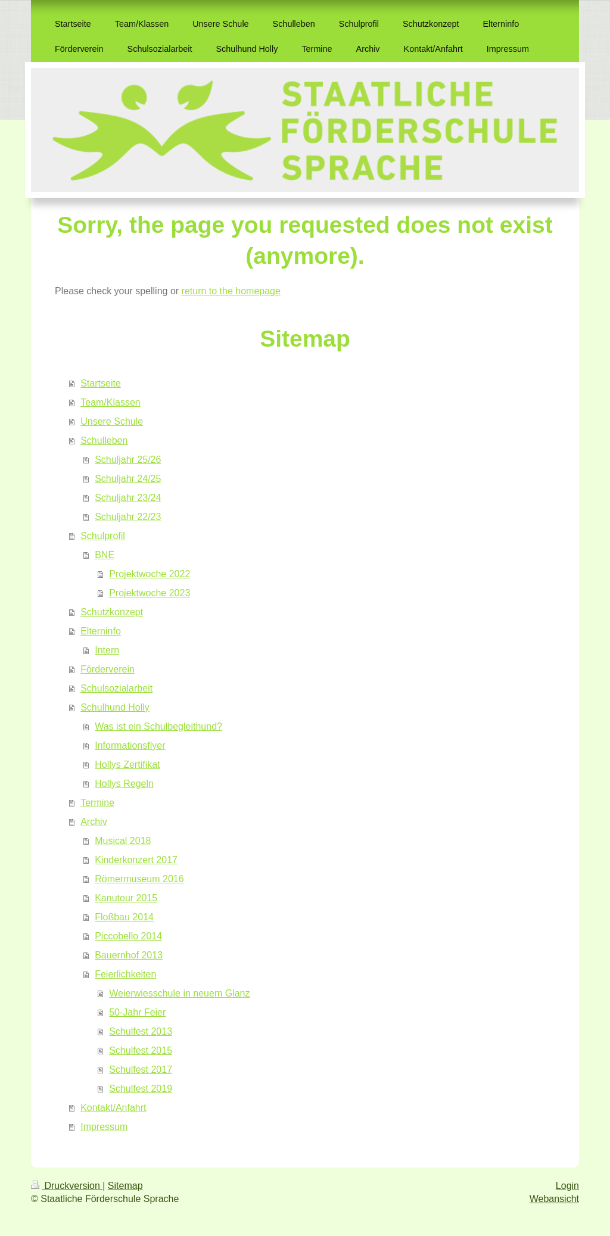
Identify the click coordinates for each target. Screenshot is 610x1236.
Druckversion (66, 1186)
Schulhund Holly (115, 707)
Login (567, 1186)
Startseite (100, 383)
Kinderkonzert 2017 (136, 860)
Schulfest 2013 (140, 1031)
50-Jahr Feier (137, 1012)
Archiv (93, 822)
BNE (104, 555)
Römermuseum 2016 (139, 879)
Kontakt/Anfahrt (113, 1108)
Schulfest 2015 (140, 1050)
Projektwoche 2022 (149, 574)
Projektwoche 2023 (149, 593)
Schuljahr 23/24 (128, 498)
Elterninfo (100, 631)
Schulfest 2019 (140, 1089)
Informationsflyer (130, 745)
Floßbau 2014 (124, 917)
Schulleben (103, 440)
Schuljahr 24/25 (128, 479)
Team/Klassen (110, 402)
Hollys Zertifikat (127, 764)
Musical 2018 (123, 841)
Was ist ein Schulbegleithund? (158, 726)
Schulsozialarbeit (116, 688)
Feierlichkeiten (125, 974)
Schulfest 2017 (140, 1069)
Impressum (103, 1127)
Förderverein (107, 669)
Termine (97, 803)
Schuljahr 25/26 (128, 459)
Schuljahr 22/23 (128, 517)
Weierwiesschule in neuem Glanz (179, 993)
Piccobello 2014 (128, 936)
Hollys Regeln (124, 784)
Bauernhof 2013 (129, 955)
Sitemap (125, 1186)
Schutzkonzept (111, 612)
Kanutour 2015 (126, 898)
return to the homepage (231, 291)
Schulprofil (102, 536)
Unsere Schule (111, 421)
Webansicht (554, 1199)
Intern (107, 650)
